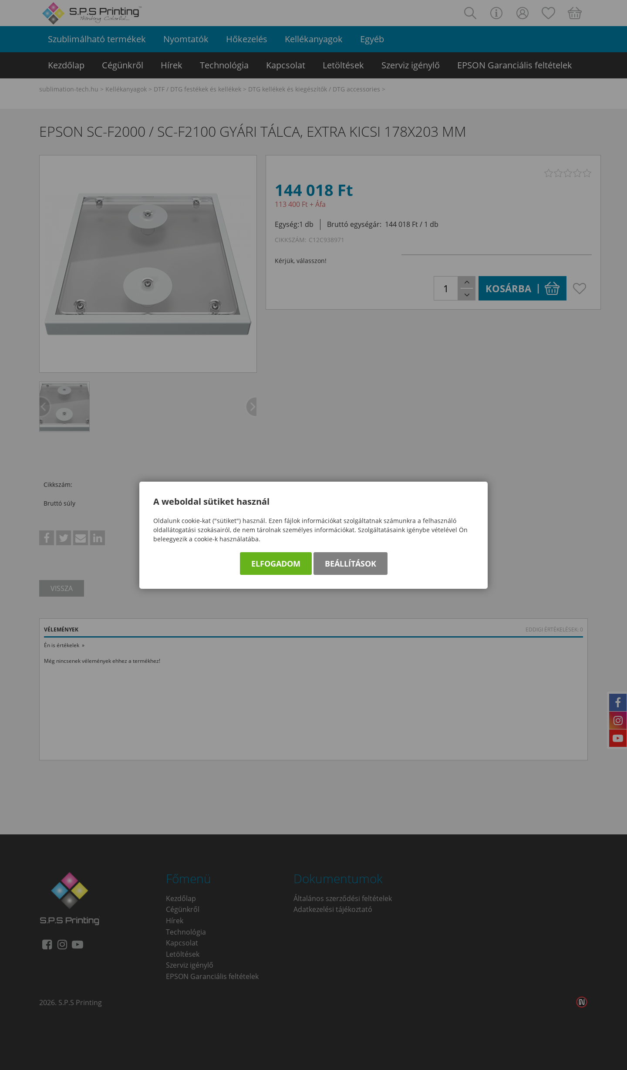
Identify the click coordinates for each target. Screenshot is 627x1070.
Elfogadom (275, 563)
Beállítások (350, 563)
